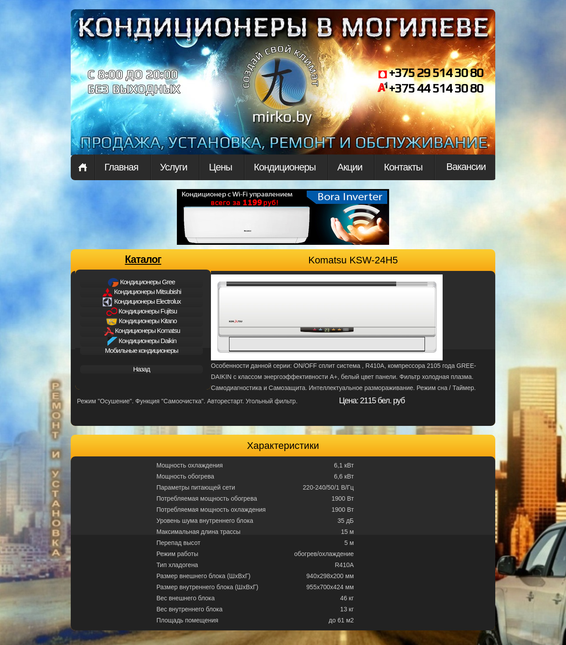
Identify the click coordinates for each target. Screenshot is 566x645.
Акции (349, 167)
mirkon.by (281, 92)
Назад (141, 369)
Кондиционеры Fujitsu (141, 311)
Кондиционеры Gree (141, 282)
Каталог (143, 259)
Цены (220, 167)
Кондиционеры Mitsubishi (141, 292)
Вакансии (466, 166)
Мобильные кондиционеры (141, 350)
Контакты (403, 167)
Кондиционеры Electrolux (141, 301)
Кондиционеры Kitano (141, 321)
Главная (83, 167)
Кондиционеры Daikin (141, 341)
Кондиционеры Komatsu (141, 331)
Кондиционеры (285, 167)
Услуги (173, 167)
